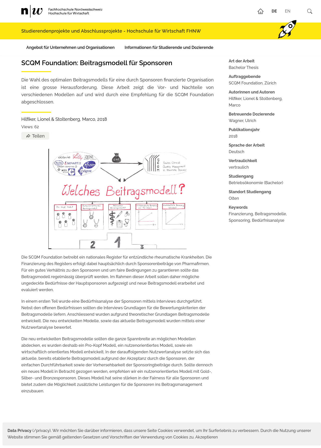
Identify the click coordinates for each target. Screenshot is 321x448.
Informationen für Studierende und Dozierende (169, 47)
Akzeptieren (206, 437)
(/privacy (28, 430)
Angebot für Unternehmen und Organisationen (70, 47)
